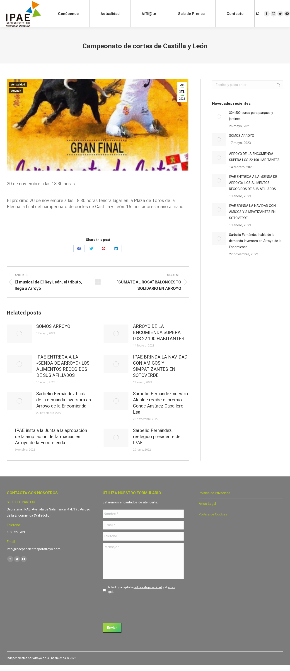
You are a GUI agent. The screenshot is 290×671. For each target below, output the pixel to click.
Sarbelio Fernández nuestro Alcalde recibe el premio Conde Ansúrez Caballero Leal (160, 403)
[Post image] (19, 334)
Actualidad (18, 84)
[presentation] (137, 606)
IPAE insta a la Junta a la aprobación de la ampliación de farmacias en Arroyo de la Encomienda (51, 436)
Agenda (16, 90)
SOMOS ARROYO (53, 326)
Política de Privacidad (214, 493)
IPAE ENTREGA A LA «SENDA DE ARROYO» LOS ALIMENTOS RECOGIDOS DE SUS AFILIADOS (62, 366)
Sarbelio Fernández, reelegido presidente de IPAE (157, 436)
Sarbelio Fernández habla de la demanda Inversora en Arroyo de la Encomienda (63, 400)
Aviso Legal (207, 504)
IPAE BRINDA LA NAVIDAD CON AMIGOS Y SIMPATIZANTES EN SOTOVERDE (160, 366)
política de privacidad (147, 587)
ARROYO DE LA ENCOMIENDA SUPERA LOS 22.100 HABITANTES (158, 332)
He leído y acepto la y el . (141, 589)
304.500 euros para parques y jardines (251, 116)
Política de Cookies (213, 514)
